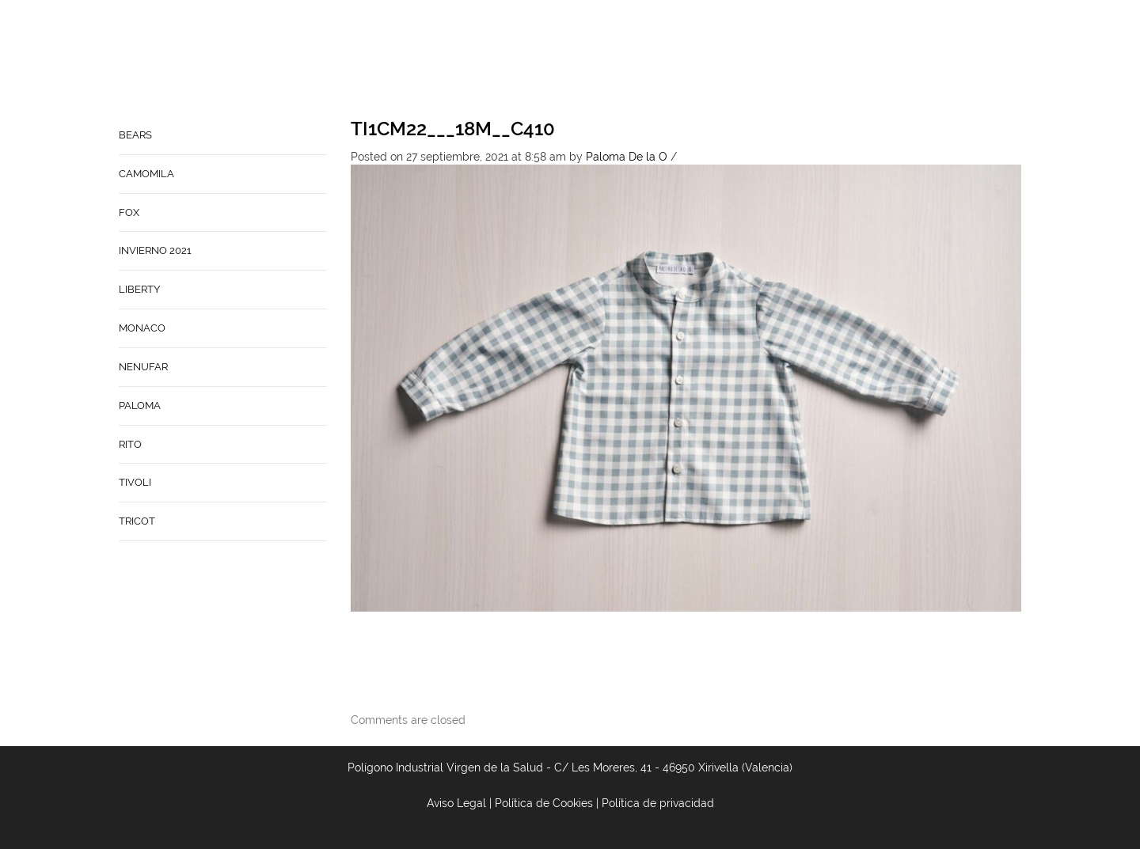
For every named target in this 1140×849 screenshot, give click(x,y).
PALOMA (140, 405)
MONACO (142, 328)
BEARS (135, 135)
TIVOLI (135, 482)
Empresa (597, 60)
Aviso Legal (456, 803)
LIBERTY (139, 289)
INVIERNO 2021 (155, 250)
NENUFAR (143, 367)
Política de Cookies (544, 803)
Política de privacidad (658, 803)
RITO (130, 444)
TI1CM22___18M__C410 (453, 128)
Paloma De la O (626, 156)
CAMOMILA (146, 174)
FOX (129, 212)
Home (538, 60)
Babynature (755, 60)
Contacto (670, 60)
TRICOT (137, 521)
